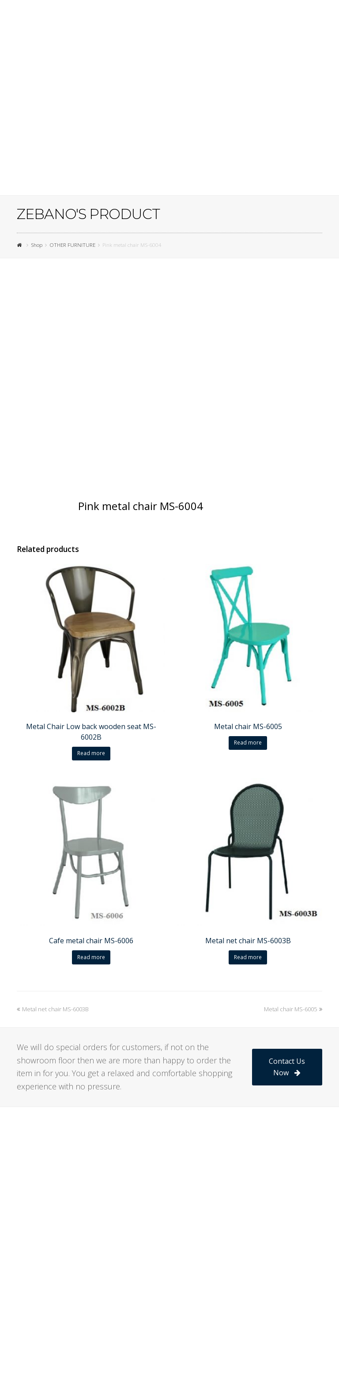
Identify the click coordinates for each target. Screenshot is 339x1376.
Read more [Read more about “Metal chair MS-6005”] (248, 742)
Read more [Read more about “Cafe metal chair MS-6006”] (91, 957)
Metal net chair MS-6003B (53, 1009)
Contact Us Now (287, 1066)
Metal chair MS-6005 (293, 1009)
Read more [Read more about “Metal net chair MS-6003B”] (248, 957)
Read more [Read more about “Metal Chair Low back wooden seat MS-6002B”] (91, 753)
